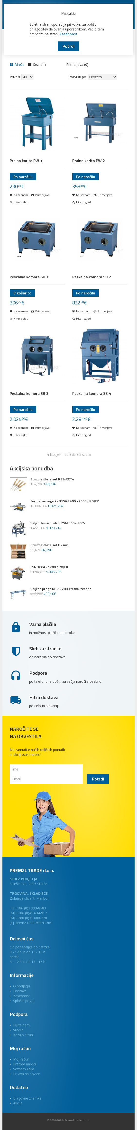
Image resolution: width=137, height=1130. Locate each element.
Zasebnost (68, 34)
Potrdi (68, 46)
